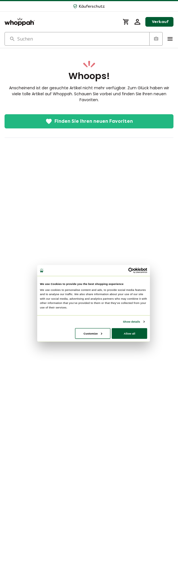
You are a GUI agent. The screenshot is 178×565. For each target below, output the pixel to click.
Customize (92, 333)
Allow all (129, 333)
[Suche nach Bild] (155, 38)
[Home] (60, 22)
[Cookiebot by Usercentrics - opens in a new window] (131, 270)
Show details (131, 321)
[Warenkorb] (126, 21)
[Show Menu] (170, 38)
